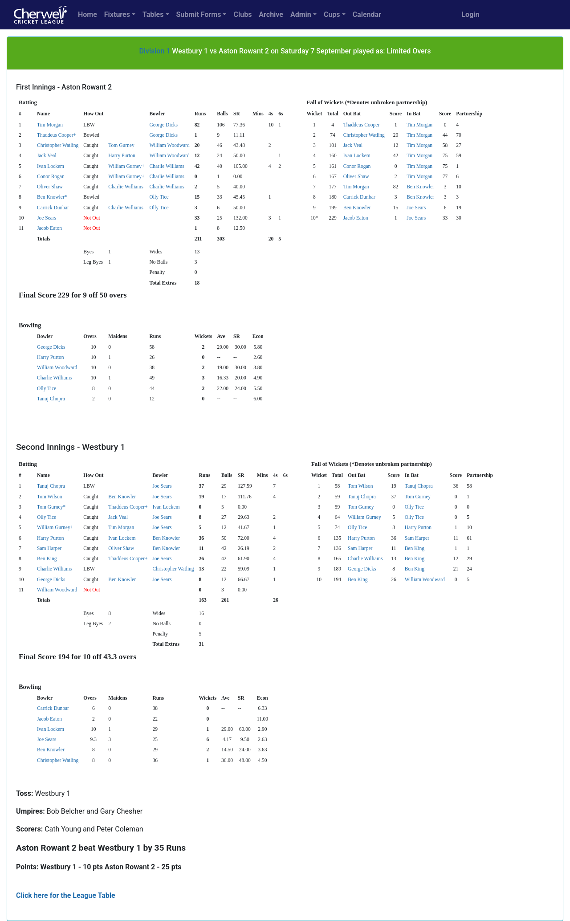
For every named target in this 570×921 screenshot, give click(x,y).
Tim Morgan (50, 124)
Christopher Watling (364, 135)
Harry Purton (121, 155)
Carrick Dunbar (359, 197)
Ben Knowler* (52, 197)
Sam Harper (417, 538)
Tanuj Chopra (51, 398)
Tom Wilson (360, 486)
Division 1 (154, 51)
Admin (300, 14)
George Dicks (164, 124)
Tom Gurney (121, 145)
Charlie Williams (167, 166)
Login (470, 14)
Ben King (414, 548)
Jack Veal (353, 145)
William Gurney (364, 517)
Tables (152, 14)
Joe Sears (416, 207)
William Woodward (170, 145)
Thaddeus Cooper (361, 124)
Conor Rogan (357, 166)
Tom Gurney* (51, 506)
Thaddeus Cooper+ (56, 135)
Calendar (367, 14)
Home (87, 14)
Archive (271, 14)
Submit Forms (198, 14)
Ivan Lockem (356, 155)
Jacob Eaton (355, 217)
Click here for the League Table (65, 895)
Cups (332, 14)
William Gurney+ (126, 166)
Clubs (242, 14)
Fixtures (117, 14)
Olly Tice (159, 197)
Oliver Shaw (356, 176)
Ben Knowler (420, 186)
